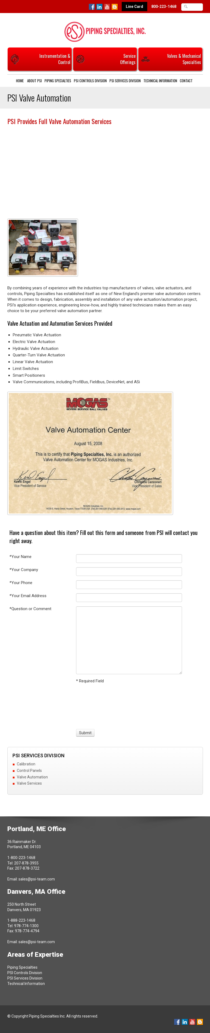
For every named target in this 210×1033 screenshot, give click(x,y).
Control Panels (29, 770)
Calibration (26, 764)
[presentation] (96, 705)
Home (20, 80)
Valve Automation (32, 777)
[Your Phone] (129, 584)
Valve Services (29, 783)
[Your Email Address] (129, 597)
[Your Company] (129, 571)
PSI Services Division (125, 80)
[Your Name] (129, 558)
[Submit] (85, 733)
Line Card (134, 6)
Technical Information (160, 80)
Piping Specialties (58, 80)
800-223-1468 (163, 6)
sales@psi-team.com (36, 879)
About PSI (34, 80)
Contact (186, 80)
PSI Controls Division (90, 80)
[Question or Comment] (129, 640)
